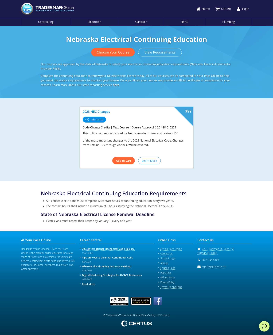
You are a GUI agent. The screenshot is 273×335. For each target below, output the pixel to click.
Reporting (165, 272)
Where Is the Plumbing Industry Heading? (106, 266)
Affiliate (164, 263)
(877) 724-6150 (210, 259)
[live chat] (264, 326)
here (116, 85)
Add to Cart (123, 161)
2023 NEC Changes (96, 111)
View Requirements (160, 52)
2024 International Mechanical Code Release (108, 248)
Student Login (168, 258)
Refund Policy (167, 277)
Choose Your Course (113, 52)
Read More (88, 284)
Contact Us (166, 253)
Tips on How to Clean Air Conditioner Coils (107, 257)
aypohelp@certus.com (214, 266)
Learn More (149, 161)
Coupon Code (167, 267)
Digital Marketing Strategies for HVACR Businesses (112, 275)
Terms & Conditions (171, 286)
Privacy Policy (167, 282)
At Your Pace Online (171, 248)
